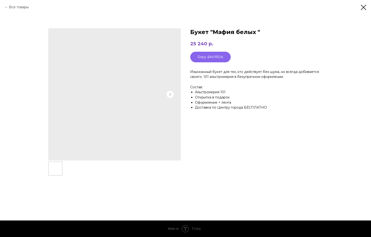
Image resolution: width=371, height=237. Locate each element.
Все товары (19, 7)
